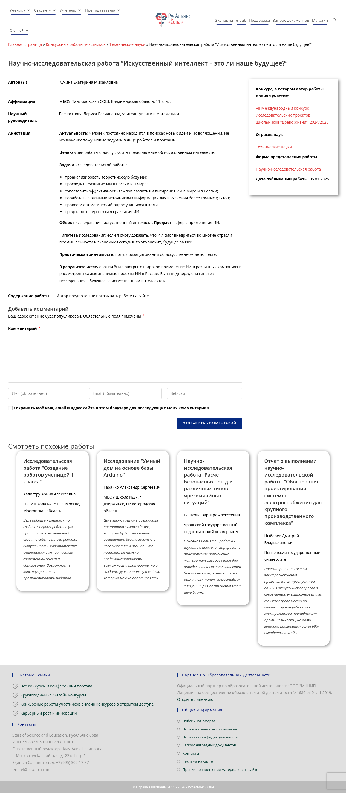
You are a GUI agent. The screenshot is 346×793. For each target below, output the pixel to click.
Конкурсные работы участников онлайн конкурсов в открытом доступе (87, 704)
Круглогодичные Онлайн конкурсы (53, 695)
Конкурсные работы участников (76, 44)
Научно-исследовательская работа (288, 169)
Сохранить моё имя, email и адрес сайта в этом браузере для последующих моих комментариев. (112, 407)
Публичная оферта (199, 720)
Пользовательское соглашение (210, 729)
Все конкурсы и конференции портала (56, 686)
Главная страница (25, 44)
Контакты (191, 753)
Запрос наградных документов (209, 745)
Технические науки (127, 44)
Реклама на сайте (198, 761)
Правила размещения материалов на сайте (220, 769)
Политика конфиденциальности (210, 737)
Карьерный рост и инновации (49, 713)
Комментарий (24, 328)
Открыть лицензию (195, 699)
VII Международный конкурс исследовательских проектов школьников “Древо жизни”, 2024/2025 (292, 115)
